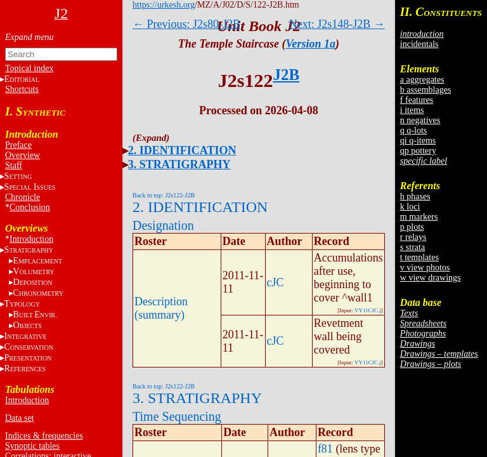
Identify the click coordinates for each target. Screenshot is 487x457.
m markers (419, 217)
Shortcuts (22, 89)
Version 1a (311, 43)
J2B (286, 74)
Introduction (31, 239)
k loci (410, 206)
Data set (19, 418)
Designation (163, 225)
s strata (412, 247)
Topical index (29, 68)
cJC (275, 282)
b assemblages (425, 90)
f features (416, 100)
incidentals (419, 44)
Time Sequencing (177, 416)
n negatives (420, 120)
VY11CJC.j (367, 310)
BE (35, 314)
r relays (413, 237)
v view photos (425, 267)
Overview (22, 155)
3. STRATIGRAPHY (179, 164)
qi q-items (418, 140)
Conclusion (30, 207)
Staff (13, 165)
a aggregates (422, 79)
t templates (419, 257)
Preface (18, 145)
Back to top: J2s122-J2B (164, 195)
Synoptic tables (32, 446)
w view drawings (430, 277)
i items (412, 110)
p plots (412, 227)
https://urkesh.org (164, 5)
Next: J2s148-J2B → (337, 24)
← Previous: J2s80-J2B (186, 24)
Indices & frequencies (44, 435)
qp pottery (418, 151)
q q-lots (413, 130)
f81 (325, 448)
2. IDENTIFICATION (182, 150)
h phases (415, 196)
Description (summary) (161, 308)
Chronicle (22, 197)
